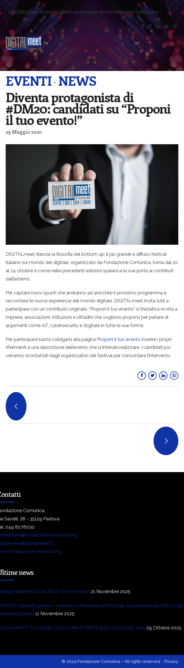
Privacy (171, 661)
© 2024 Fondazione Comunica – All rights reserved (111, 661)
